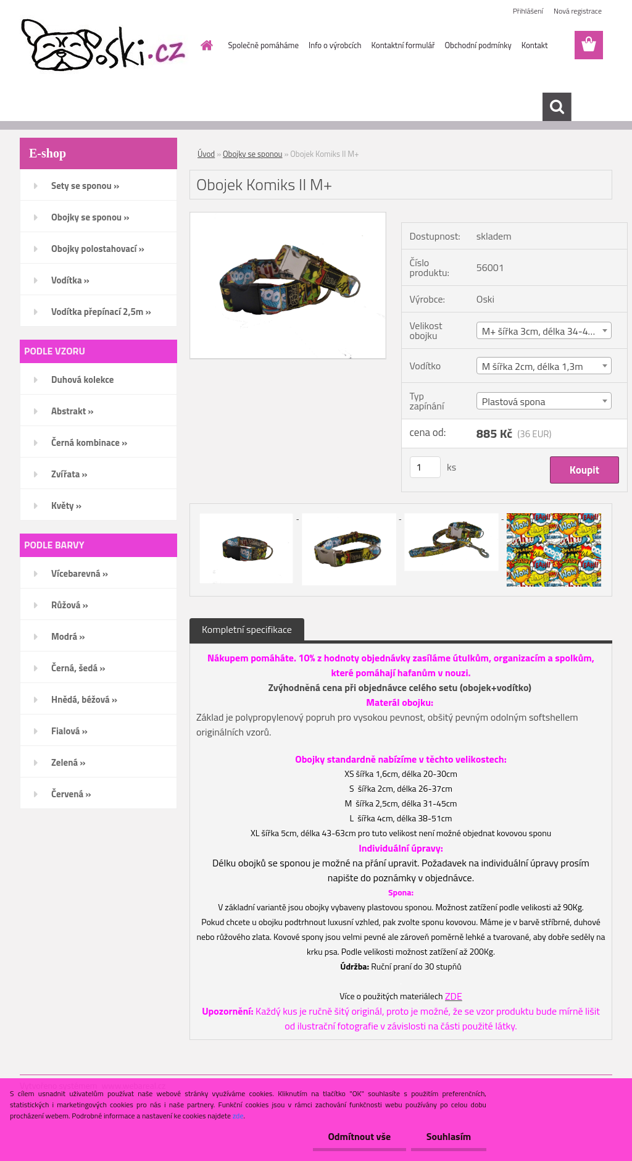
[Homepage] (205, 45)
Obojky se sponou (252, 154)
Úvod (206, 154)
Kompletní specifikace (247, 629)
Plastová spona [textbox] (514, 401)
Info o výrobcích (335, 45)
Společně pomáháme (263, 45)
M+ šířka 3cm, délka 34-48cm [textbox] (544, 331)
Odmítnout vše (359, 1136)
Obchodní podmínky (477, 45)
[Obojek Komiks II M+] (288, 217)
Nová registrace (578, 11)
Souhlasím (448, 1136)
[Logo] (104, 46)
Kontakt (535, 45)
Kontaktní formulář (403, 45)
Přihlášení (528, 11)
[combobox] (544, 330)
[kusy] (425, 467)
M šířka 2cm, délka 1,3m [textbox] (532, 366)
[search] (557, 107)
